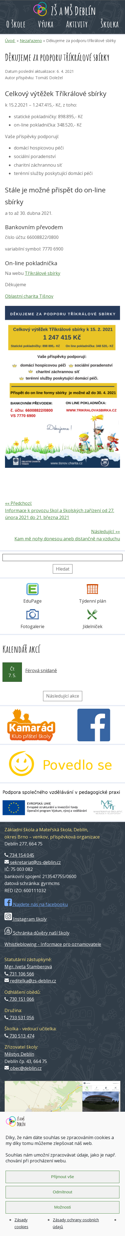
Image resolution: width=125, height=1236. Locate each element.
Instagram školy (25, 919)
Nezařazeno (31, 40)
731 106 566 (19, 974)
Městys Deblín (19, 1054)
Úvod (10, 40)
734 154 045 (19, 855)
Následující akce (62, 696)
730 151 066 (19, 999)
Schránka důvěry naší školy (36, 933)
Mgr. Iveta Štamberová (28, 967)
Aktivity (77, 24)
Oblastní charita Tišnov (29, 296)
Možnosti (62, 1207)
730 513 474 (19, 1036)
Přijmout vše (62, 1176)
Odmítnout (62, 1191)
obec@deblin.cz (23, 1068)
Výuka (46, 24)
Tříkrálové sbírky (42, 273)
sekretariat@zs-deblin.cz (32, 862)
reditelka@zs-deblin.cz (30, 981)
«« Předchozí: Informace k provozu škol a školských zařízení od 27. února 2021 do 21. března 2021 (59, 510)
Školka (110, 24)
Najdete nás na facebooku (36, 904)
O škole (16, 24)
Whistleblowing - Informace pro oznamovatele (52, 944)
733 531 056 (19, 1018)
